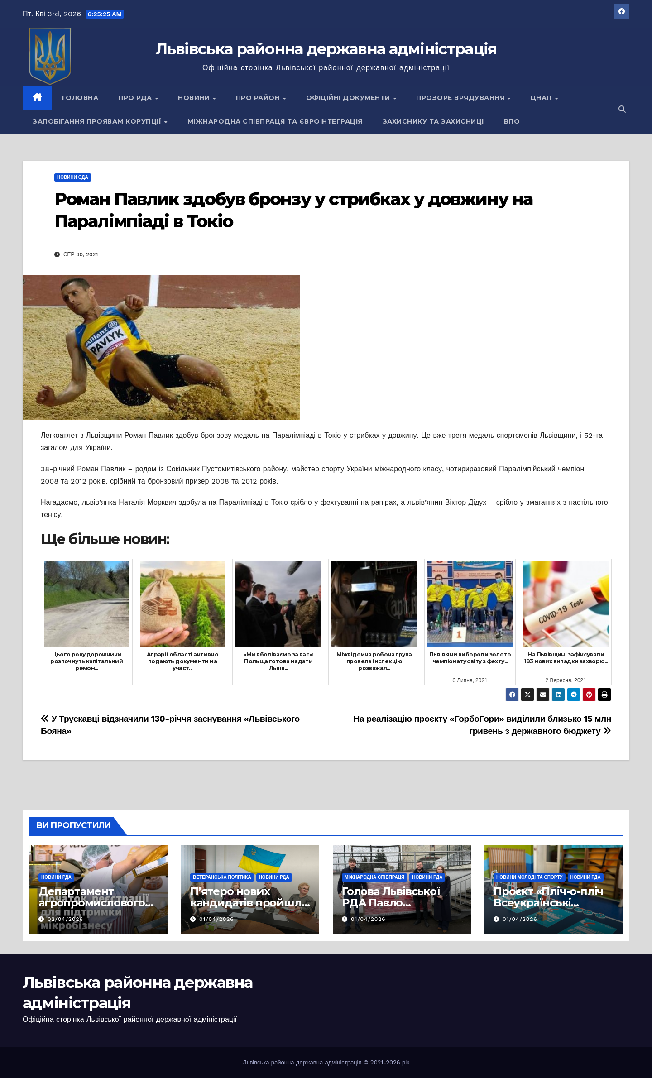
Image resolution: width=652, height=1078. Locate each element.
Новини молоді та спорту (529, 877)
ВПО (512, 121)
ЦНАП (542, 98)
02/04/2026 (65, 919)
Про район (259, 98)
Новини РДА (56, 877)
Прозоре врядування (461, 98)
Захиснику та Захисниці (433, 121)
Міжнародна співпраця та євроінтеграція (275, 121)
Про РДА (136, 98)
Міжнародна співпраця (374, 877)
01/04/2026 (216, 919)
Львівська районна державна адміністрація (326, 48)
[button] (622, 109)
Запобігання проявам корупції (98, 121)
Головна (80, 98)
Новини (195, 98)
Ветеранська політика (222, 877)
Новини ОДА (72, 177)
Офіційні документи (349, 98)
